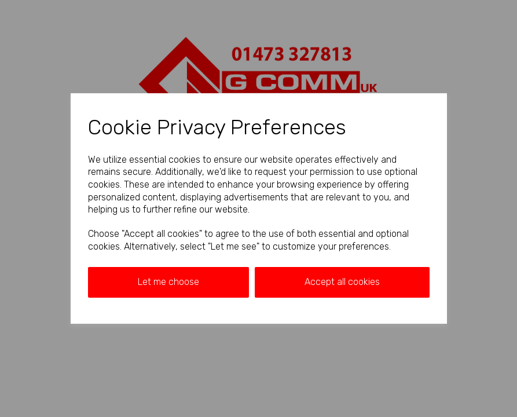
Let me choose (168, 281)
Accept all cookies (342, 281)
